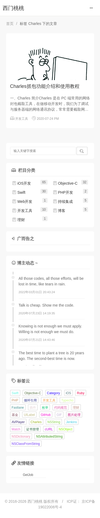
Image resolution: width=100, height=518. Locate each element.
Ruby (80, 393)
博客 (59, 210)
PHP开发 (63, 192)
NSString (53, 422)
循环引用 (30, 400)
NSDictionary (21, 436)
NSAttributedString (49, 436)
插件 (33, 407)
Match (16, 429)
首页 (10, 23)
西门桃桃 (13, 8)
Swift (18, 192)
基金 (15, 415)
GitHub (46, 415)
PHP (15, 400)
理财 (18, 220)
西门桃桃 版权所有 (43, 501)
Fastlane (18, 407)
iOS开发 (21, 183)
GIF (59, 415)
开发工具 (21, 119)
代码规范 (60, 407)
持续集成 (63, 201)
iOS (68, 393)
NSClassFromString (26, 444)
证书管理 (32, 429)
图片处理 (74, 415)
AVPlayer (18, 422)
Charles (36, 422)
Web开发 (22, 201)
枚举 (45, 407)
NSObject (65, 429)
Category (53, 393)
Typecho (67, 400)
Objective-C (65, 183)
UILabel (29, 415)
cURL (49, 429)
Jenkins (71, 422)
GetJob (28, 475)
